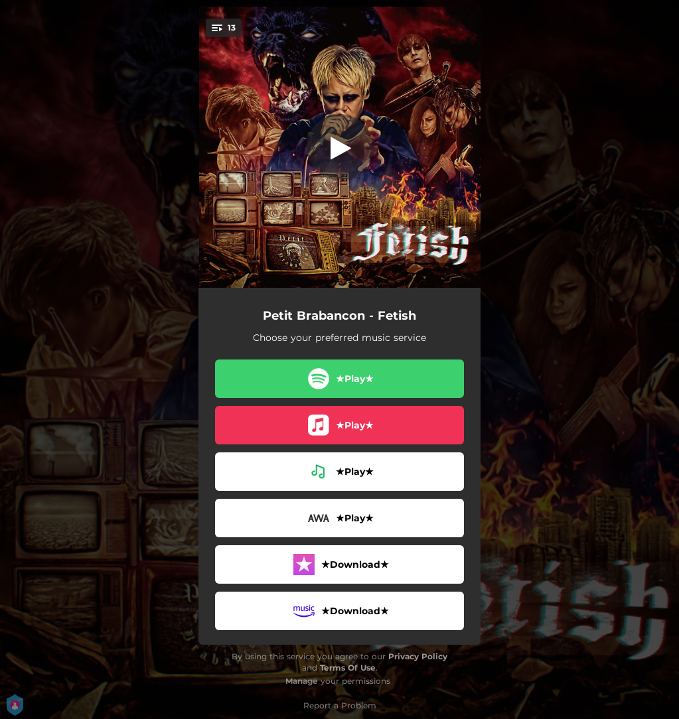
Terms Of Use (348, 668)
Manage (301, 681)
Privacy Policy (417, 656)
